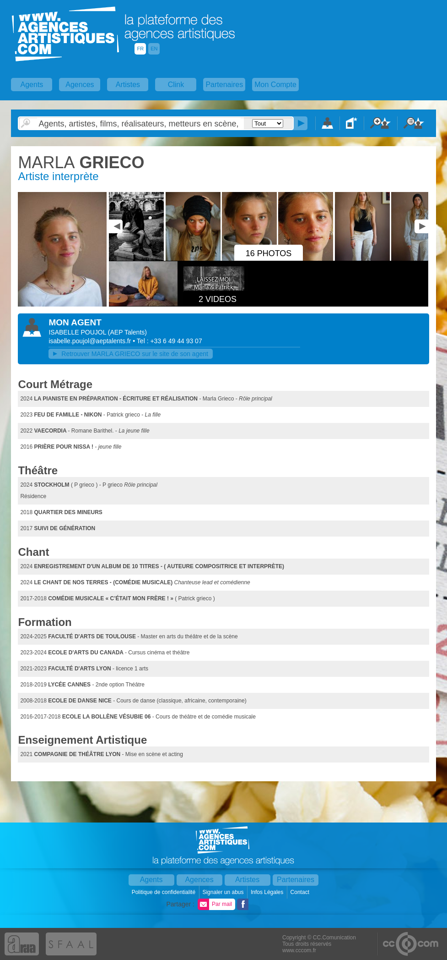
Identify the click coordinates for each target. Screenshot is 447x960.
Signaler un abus (223, 892)
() (127, 332)
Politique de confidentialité (164, 892)
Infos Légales (268, 892)
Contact (301, 892)
